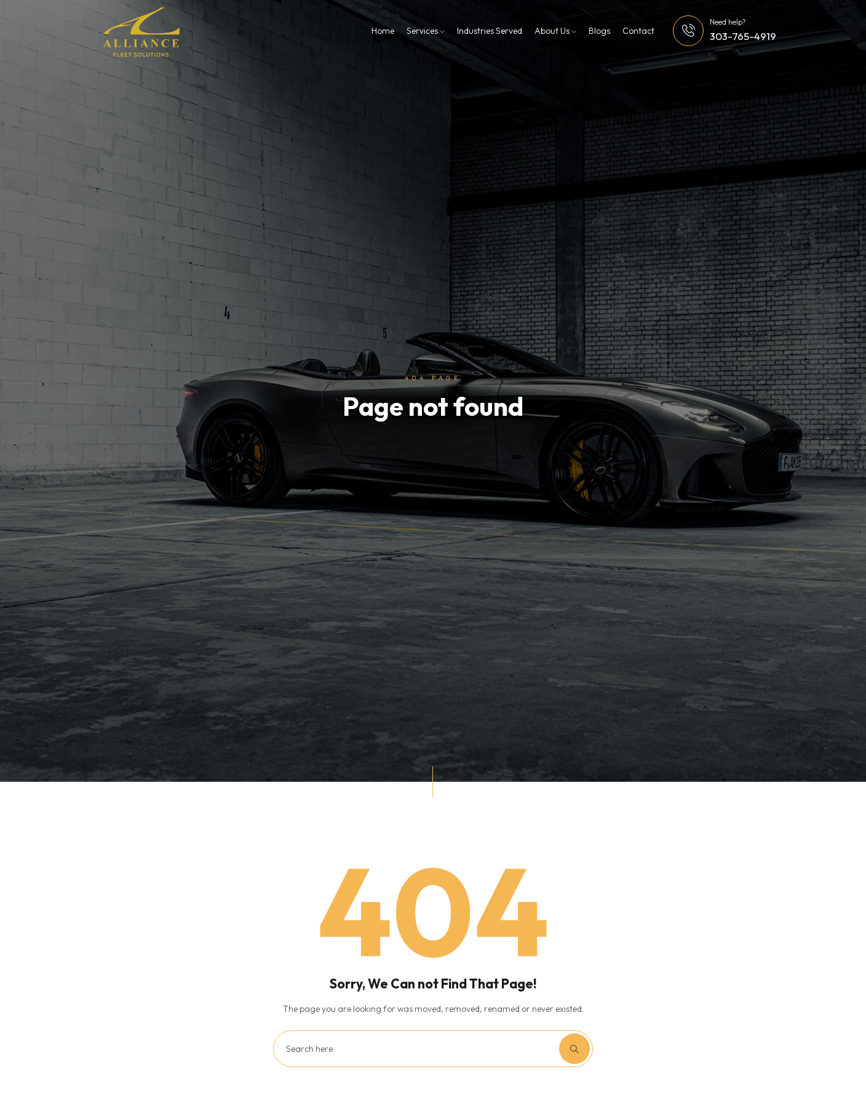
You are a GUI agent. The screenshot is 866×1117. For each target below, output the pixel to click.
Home (382, 30)
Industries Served (489, 30)
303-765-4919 (743, 36)
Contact (638, 30)
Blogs (599, 30)
